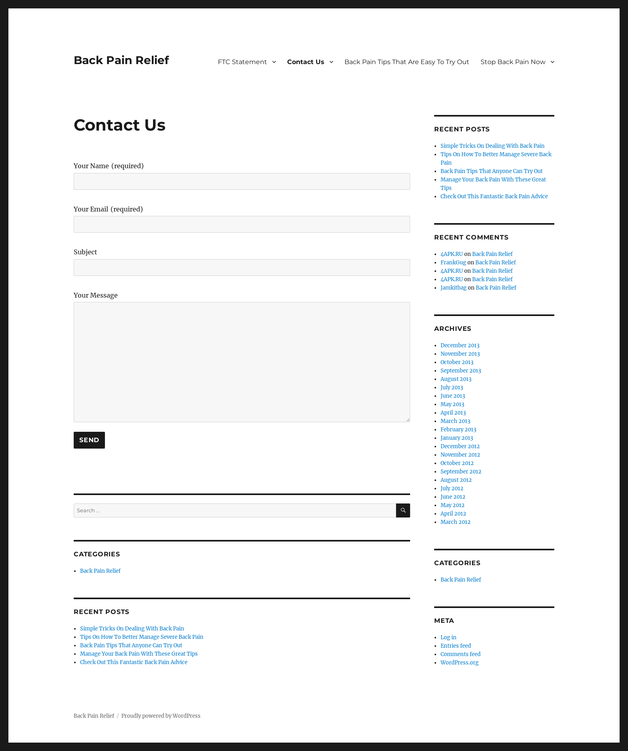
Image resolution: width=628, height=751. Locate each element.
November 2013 (460, 353)
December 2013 (460, 345)
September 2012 (461, 471)
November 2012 (460, 454)
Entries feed (456, 645)
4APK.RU (452, 254)
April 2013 (453, 412)
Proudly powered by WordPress (161, 716)
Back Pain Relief (121, 60)
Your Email (108, 209)
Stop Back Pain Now (513, 62)
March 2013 (455, 421)
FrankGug (453, 262)
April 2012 (453, 513)
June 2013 (453, 396)
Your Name (109, 166)
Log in (449, 637)
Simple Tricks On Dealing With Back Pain (132, 628)
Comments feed (461, 654)
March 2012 (456, 522)
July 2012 (452, 488)
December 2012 (460, 446)
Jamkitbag (454, 287)
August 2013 (456, 379)
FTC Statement (242, 62)
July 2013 (452, 387)
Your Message (96, 295)
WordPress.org (460, 662)
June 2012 (453, 496)
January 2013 (457, 438)
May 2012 (453, 505)
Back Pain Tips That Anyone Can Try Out (131, 645)
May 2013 (452, 404)
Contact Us (305, 62)
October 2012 (457, 463)
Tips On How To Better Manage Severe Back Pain (141, 637)
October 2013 (457, 362)
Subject (85, 252)
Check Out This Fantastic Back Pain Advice (133, 662)
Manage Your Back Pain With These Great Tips (139, 653)
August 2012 (456, 480)
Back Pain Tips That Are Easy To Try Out (406, 62)
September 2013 (461, 370)
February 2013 (458, 429)
